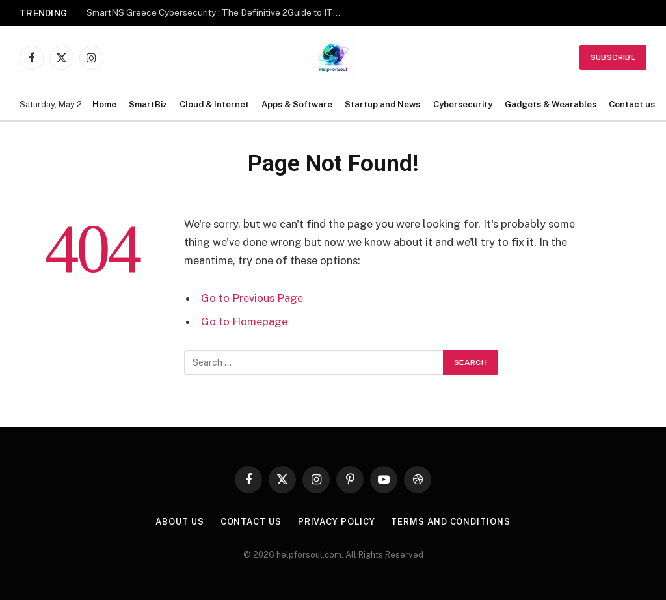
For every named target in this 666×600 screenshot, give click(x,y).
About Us (179, 521)
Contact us (632, 104)
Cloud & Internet (214, 104)
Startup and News (382, 104)
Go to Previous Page (252, 298)
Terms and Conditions (450, 521)
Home (104, 104)
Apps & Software (296, 104)
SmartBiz (148, 104)
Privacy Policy (336, 521)
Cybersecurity (462, 104)
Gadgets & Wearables (550, 104)
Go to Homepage (244, 321)
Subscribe (613, 57)
